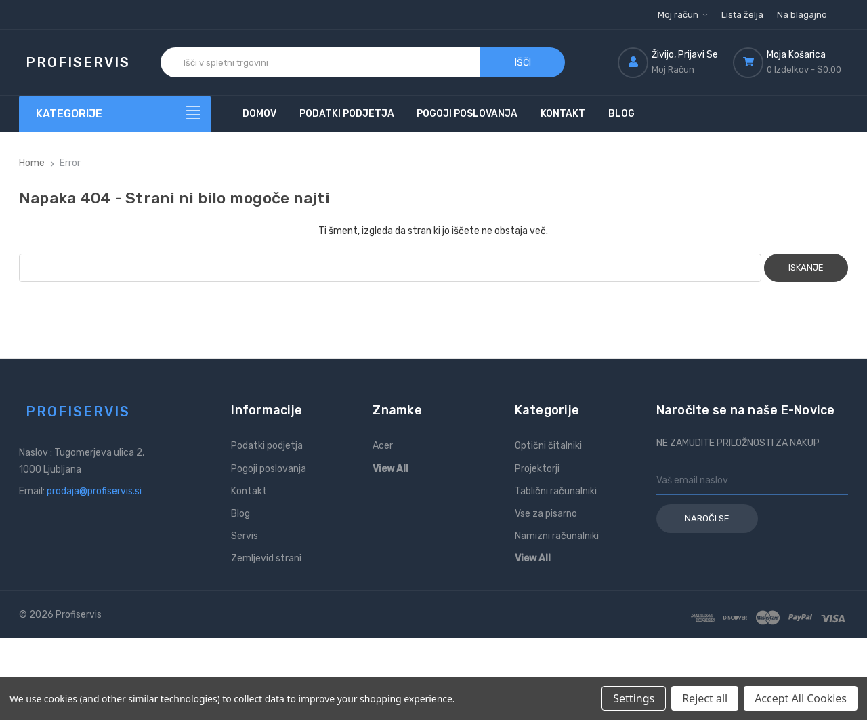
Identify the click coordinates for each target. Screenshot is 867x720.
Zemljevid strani (266, 558)
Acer (383, 446)
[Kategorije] (115, 114)
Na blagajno (802, 14)
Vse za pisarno (546, 513)
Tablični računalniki (556, 491)
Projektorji (537, 469)
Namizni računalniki (557, 536)
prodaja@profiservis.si (94, 491)
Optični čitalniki (548, 446)
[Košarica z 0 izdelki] (790, 62)
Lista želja (742, 14)
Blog (621, 113)
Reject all (704, 698)
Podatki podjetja (346, 113)
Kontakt (563, 113)
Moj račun (683, 14)
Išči (523, 62)
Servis (244, 536)
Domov (259, 113)
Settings (633, 698)
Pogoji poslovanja (467, 113)
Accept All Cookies (801, 698)
